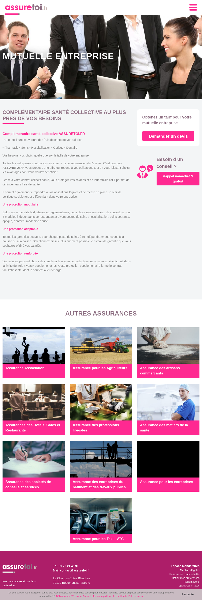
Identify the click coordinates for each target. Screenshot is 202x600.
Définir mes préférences (185, 578)
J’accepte (187, 594)
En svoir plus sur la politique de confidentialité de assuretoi (113, 596)
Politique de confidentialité (184, 574)
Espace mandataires (185, 566)
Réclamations (191, 581)
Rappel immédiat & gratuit (178, 178)
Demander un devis (168, 136)
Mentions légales (189, 570)
